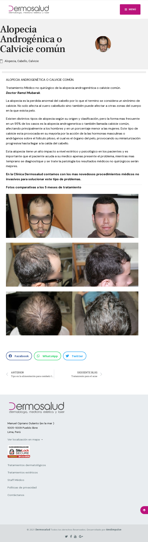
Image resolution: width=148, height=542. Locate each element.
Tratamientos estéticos (23, 472)
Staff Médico (16, 480)
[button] (19, 356)
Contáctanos (16, 495)
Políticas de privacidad (22, 487)
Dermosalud (42, 529)
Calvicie (34, 61)
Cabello (22, 61)
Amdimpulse (113, 529)
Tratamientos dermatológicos (27, 465)
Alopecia (10, 61)
